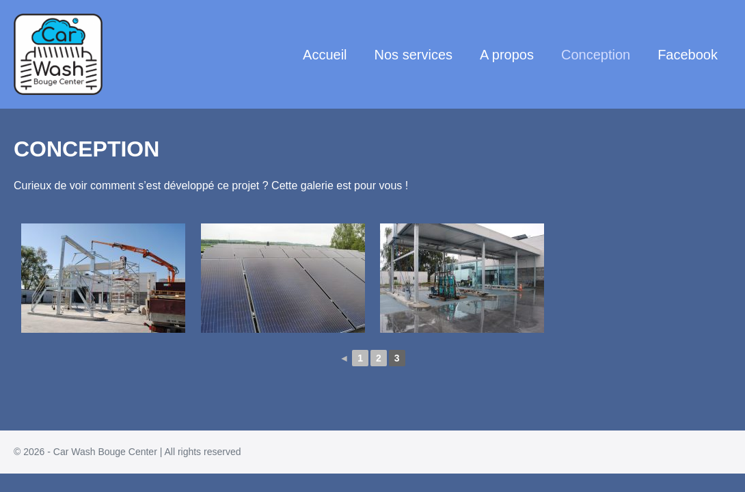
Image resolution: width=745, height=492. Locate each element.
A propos (507, 54)
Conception (595, 54)
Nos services (413, 54)
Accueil (325, 54)
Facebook (688, 54)
